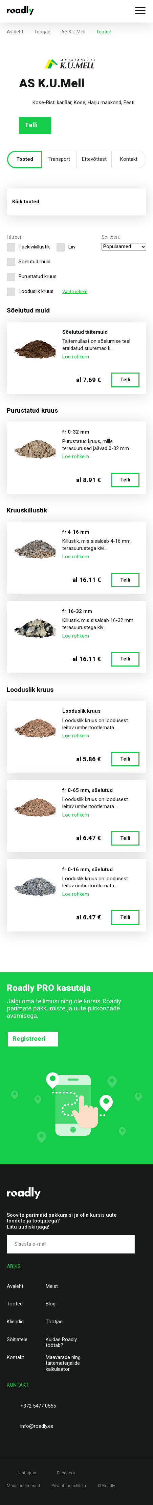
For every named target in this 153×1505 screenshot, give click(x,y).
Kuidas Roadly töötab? (61, 1342)
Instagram (28, 1473)
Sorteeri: (111, 237)
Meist (52, 1286)
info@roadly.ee (36, 1426)
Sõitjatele (17, 1339)
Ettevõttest (94, 159)
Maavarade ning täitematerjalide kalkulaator (63, 1363)
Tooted (24, 159)
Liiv (66, 247)
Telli (31, 125)
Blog (51, 1304)
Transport (59, 159)
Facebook (66, 1473)
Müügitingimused (23, 1485)
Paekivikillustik (28, 247)
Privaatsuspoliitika (68, 1485)
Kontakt (128, 159)
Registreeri (29, 1038)
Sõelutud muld (28, 262)
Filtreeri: (15, 237)
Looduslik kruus (30, 292)
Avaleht (15, 31)
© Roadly (106, 1485)
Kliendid (15, 1322)
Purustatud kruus (32, 277)
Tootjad (42, 31)
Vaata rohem (74, 291)
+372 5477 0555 (38, 1406)
